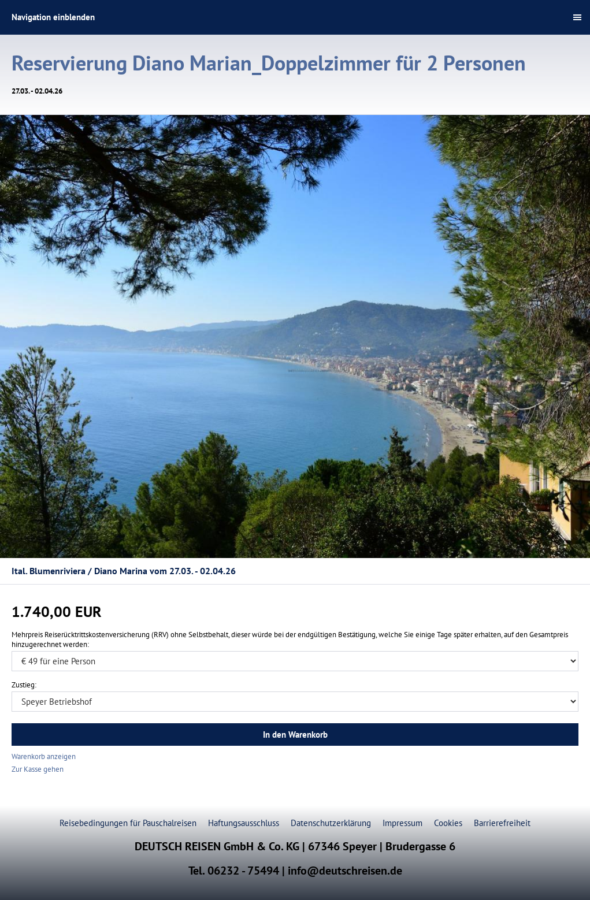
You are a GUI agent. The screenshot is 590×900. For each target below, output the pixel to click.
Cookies (448, 822)
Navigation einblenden (53, 17)
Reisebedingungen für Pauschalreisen (128, 822)
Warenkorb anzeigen (44, 756)
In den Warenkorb (295, 734)
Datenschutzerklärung (331, 822)
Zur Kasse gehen (38, 769)
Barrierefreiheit (502, 822)
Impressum (402, 822)
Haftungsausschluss (243, 822)
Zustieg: (24, 685)
